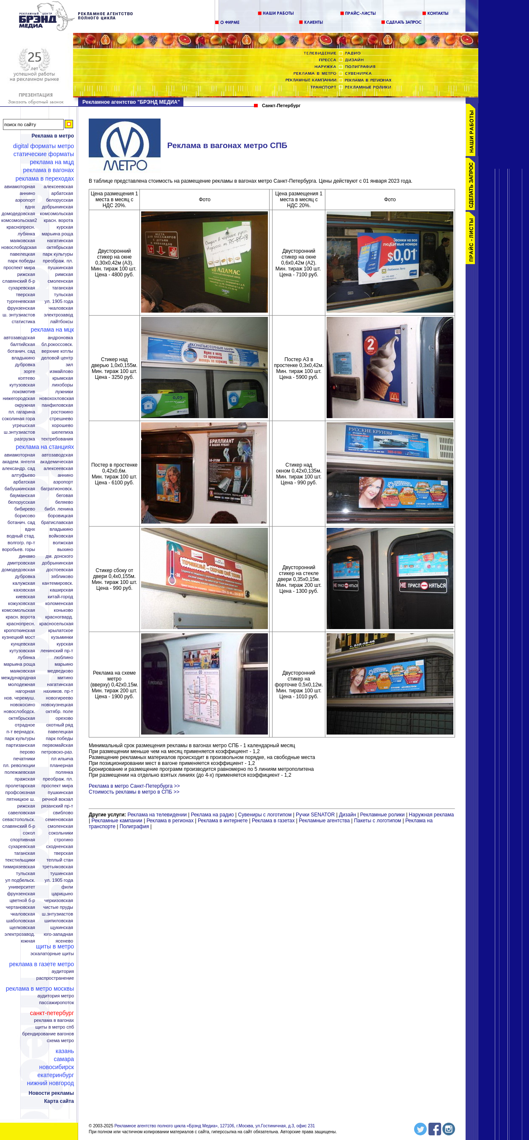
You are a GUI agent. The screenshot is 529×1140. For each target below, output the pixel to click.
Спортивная (22, 839)
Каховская (24, 590)
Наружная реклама (431, 815)
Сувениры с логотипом (265, 815)
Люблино (63, 657)
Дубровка (25, 364)
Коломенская (59, 603)
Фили (67, 887)
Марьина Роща (57, 234)
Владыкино (23, 358)
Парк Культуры (58, 254)
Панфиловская (57, 405)
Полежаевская (20, 772)
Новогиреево (59, 698)
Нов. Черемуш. (19, 698)
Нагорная (25, 691)
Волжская (63, 542)
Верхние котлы (57, 351)
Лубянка (26, 234)
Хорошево (62, 425)
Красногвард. (59, 617)
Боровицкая (60, 515)
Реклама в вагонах (48, 170)
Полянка (64, 772)
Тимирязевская (19, 866)
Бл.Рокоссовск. (57, 344)
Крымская (62, 378)
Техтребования (57, 439)
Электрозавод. (20, 934)
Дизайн (347, 815)
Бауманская (22, 495)
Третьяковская (57, 866)
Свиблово (63, 812)
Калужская (24, 583)
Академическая (56, 461)
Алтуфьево (23, 475)
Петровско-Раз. (57, 752)
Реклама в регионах (170, 821)
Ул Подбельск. (20, 880)
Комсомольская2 (19, 220)
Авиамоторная (19, 186)
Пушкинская (60, 267)
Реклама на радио (212, 815)
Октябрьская (59, 247)
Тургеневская (21, 301)
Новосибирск (56, 1067)
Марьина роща (19, 664)
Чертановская (20, 907)
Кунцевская (23, 644)
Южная (28, 941)
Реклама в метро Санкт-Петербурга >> (134, 786)
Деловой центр (57, 358)
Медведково (60, 671)
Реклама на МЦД (52, 162)
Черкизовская (58, 900)
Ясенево (64, 941)
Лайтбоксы (61, 321)
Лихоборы (63, 385)
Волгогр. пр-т (21, 542)
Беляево (64, 502)
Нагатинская (60, 240)
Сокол (29, 833)
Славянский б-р (18, 281)
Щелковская (22, 927)
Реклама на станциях (45, 447)
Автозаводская (19, 337)
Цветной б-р (22, 900)
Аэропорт (25, 200)
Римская (64, 274)
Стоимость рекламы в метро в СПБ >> (134, 792)
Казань (65, 1051)
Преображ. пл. (58, 261)
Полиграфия (134, 826)
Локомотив (23, 391)
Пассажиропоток (56, 1002)
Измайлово (61, 371)
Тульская (63, 294)
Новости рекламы (51, 1093)
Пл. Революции (19, 765)
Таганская (62, 288)
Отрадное (25, 725)
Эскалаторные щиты (52, 953)
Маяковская (22, 240)
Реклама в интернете (223, 821)
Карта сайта (59, 1101)
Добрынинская (57, 207)
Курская (65, 227)
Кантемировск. (57, 583)
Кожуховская (21, 603)
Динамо (27, 556)
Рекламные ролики (382, 815)
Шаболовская (20, 920)
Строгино (63, 839)
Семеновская (59, 819)
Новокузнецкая (57, 704)
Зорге (29, 371)
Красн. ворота (58, 220)
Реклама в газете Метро (41, 964)
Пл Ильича (62, 758)
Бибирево (24, 509)
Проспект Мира (19, 267)
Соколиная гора (18, 418)
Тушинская (61, 873)
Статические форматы (44, 154)
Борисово (25, 515)
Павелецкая (22, 254)
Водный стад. (21, 536)
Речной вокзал (57, 799)
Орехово (64, 718)
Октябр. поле (59, 711)
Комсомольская (56, 213)
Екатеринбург (55, 1075)
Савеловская (21, 812)
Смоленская (60, 281)
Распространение (55, 978)
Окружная (25, 405)
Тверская (25, 294)
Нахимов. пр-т (58, 691)
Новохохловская (56, 398)
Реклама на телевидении (157, 815)
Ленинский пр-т (57, 650)
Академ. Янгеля (19, 461)
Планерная (61, 765)
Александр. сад (18, 468)
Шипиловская (58, 920)
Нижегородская (19, 398)
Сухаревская (21, 288)
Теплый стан (59, 860)
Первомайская (58, 745)
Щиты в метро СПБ (54, 1027)
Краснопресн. (20, 227)
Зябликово (62, 576)
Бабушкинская (20, 488)
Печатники (24, 758)
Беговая (64, 495)
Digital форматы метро (43, 146)
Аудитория (63, 971)
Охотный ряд (59, 725)
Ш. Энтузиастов (19, 315)
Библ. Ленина (58, 509)
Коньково (63, 610)
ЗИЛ (69, 364)
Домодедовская (18, 213)
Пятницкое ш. (20, 799)
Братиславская (57, 522)
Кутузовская (22, 385)
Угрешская (24, 425)
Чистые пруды (58, 907)
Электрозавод (58, 315)
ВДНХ (30, 207)
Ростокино (62, 412)
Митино (65, 677)
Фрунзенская (21, 308)
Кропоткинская (19, 630)
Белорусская (59, 200)
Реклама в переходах (45, 178)
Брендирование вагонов (48, 1034)
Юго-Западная (58, 934)
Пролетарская (20, 785)
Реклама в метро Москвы (40, 988)
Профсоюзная (20, 792)
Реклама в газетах (274, 821)
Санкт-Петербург (52, 1013)
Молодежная (21, 684)
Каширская (61, 590)
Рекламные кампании (116, 821)
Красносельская (56, 623)
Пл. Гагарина (21, 412)
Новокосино (22, 704)
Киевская (25, 596)
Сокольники (61, 833)
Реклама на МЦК (52, 329)
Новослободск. (19, 711)
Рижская (26, 274)
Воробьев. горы (18, 549)
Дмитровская (21, 563)
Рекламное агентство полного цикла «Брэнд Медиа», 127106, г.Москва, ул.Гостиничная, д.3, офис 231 (215, 1126)
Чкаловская (61, 308)
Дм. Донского (59, 556)
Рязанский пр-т (57, 806)
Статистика (23, 321)
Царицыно (62, 893)
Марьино (64, 664)
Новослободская (18, 247)
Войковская (61, 536)
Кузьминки (62, 637)
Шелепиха (62, 432)
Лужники (64, 391)
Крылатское (60, 630)
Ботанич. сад (21, 351)
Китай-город (60, 596)
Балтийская (22, 344)
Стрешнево (61, 418)
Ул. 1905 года (59, 301)
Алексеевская (58, 186)
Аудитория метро (55, 996)
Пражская (25, 779)
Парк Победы (21, 261)
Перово (27, 752)
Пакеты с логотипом (377, 821)
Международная (18, 677)
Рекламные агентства (325, 821)
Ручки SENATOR (315, 815)
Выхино (65, 549)
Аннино (27, 193)
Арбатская (62, 193)
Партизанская (20, 745)
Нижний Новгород (50, 1083)
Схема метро (60, 1040)
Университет (21, 887)
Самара (64, 1059)
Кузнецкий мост (18, 637)
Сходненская (59, 846)
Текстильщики (20, 860)
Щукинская (61, 927)
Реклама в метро (53, 136)
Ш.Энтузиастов (19, 432)
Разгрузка (24, 439)
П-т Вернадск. (20, 731)
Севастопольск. (19, 819)
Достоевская (59, 569)
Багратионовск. (57, 488)
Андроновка (60, 337)
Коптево (26, 378)
